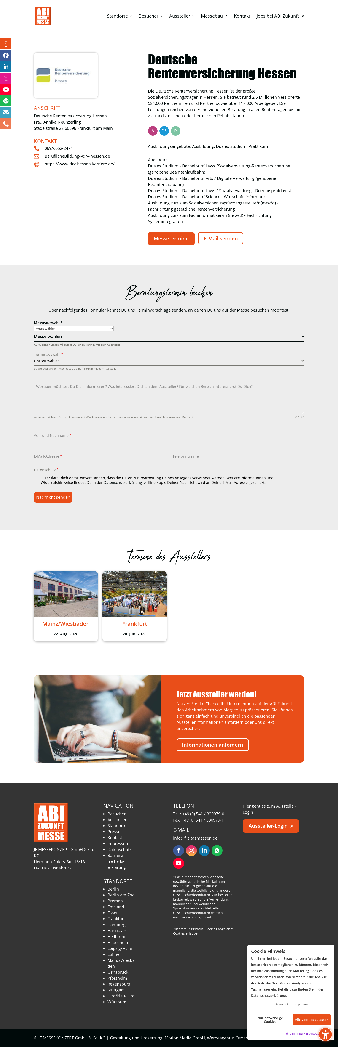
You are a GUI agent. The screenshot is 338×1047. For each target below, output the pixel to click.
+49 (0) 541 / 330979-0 (203, 813)
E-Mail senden (221, 238)
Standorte (116, 825)
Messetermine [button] (171, 238)
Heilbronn (117, 936)
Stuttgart (115, 990)
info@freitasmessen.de (195, 838)
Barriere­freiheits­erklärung (116, 861)
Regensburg (118, 984)
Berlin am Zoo (121, 895)
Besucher (116, 813)
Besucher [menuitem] (148, 16)
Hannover (116, 930)
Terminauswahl (48, 354)
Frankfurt (116, 918)
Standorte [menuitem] (117, 16)
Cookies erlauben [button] (186, 933)
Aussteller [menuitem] (179, 16)
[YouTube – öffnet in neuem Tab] (5, 89)
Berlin (113, 889)
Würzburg (116, 1002)
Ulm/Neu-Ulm (120, 996)
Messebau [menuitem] (214, 16)
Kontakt (114, 837)
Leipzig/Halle (119, 948)
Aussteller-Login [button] (271, 825)
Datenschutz (46, 470)
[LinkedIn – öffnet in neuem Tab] (5, 66)
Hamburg (116, 924)
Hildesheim (118, 942)
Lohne (113, 954)
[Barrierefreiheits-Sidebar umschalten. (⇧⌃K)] (325, 1034)
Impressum (118, 843)
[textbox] (167, 336)
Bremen (115, 901)
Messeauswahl (48, 323)
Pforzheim (117, 978)
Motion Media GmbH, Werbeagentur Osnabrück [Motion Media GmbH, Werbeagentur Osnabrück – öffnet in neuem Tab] (213, 1038)
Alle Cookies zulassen (311, 1020)
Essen (113, 912)
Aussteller (116, 819)
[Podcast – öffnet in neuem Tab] (5, 100)
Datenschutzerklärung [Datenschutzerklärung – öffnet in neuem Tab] (125, 482)
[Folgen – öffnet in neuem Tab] (178, 850)
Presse (113, 831)
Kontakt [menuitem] (242, 16)
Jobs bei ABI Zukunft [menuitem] (280, 16)
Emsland (115, 906)
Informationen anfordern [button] (212, 744)
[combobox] (169, 336)
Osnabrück (117, 972)
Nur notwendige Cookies (270, 1019)
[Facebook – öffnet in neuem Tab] (5, 55)
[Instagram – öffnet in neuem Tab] (5, 78)
